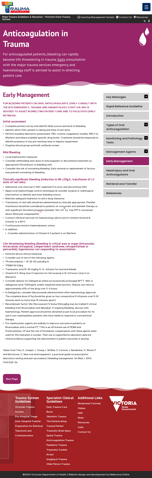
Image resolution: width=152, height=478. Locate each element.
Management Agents (121, 152)
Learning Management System (95, 17)
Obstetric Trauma (56, 416)
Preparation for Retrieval (29, 426)
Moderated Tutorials (89, 403)
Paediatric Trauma (56, 445)
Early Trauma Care (56, 407)
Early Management (119, 161)
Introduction (115, 116)
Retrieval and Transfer (121, 184)
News (81, 417)
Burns (49, 411)
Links (81, 427)
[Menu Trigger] (146, 7)
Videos (82, 408)
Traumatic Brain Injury (58, 430)
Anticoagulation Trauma (60, 440)
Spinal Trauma (54, 435)
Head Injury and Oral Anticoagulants (120, 172)
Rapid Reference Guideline (124, 106)
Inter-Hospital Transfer (28, 421)
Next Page (12, 379)
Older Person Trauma (58, 464)
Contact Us (124, 17)
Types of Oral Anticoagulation (117, 127)
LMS (80, 413)
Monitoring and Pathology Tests (124, 140)
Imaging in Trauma (56, 459)
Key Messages (116, 97)
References (113, 193)
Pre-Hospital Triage (26, 416)
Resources (141, 17)
